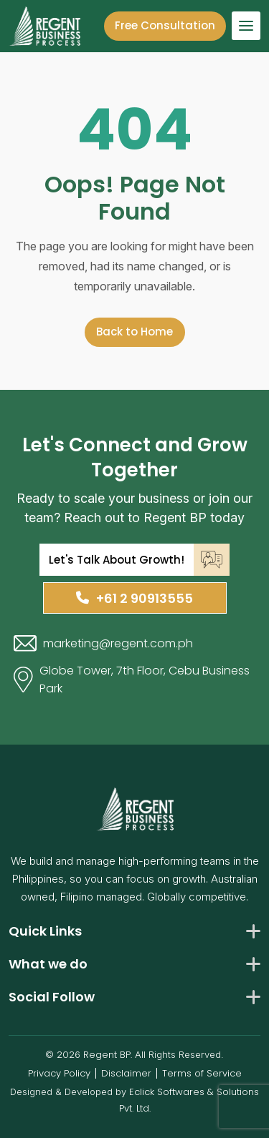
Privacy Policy (59, 1073)
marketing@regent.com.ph (103, 643)
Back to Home (134, 331)
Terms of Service (202, 1073)
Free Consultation (165, 25)
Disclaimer (126, 1073)
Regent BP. (107, 1054)
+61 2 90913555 (134, 598)
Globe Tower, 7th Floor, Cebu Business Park (132, 679)
